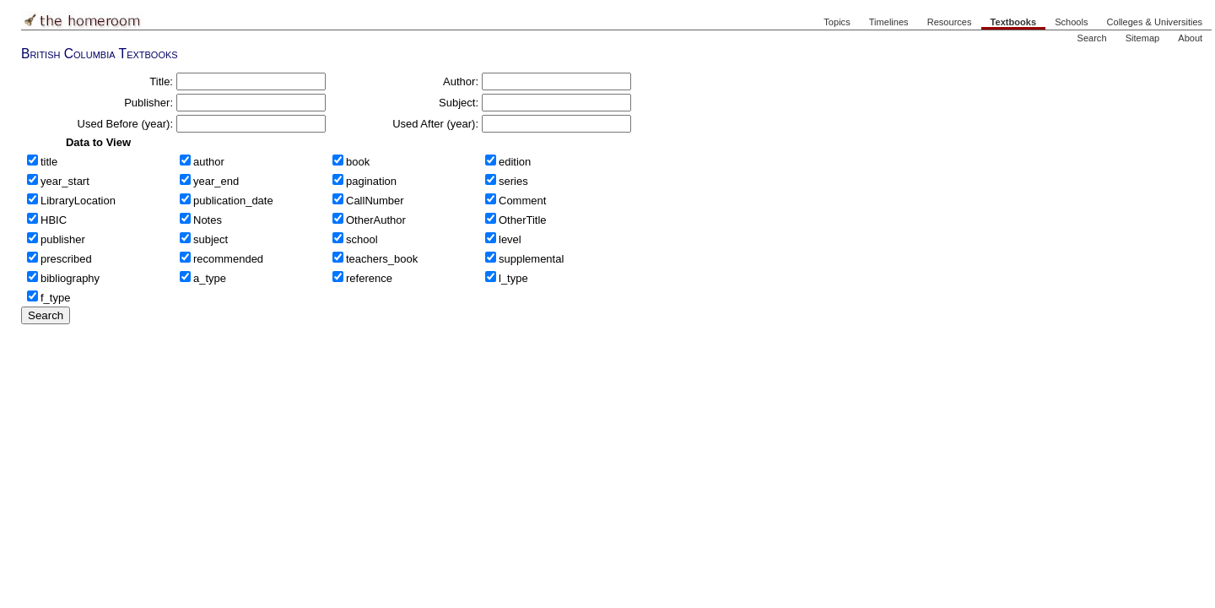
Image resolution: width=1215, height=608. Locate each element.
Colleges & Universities (1155, 22)
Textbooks (1013, 22)
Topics (837, 22)
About (1190, 38)
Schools (1071, 22)
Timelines (889, 22)
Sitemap (1143, 38)
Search (1092, 38)
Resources (949, 22)
